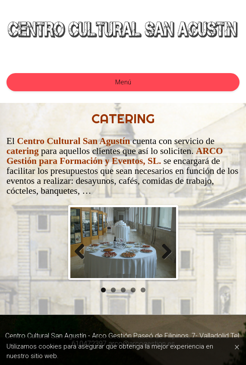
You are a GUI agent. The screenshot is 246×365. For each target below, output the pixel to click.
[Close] (237, 347)
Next (163, 251)
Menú (123, 82)
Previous (82, 251)
